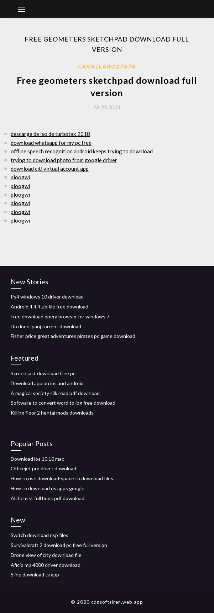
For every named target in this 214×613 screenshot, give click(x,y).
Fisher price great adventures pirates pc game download (73, 336)
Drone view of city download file (46, 555)
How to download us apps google (47, 488)
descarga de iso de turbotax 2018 (50, 134)
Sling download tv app (35, 574)
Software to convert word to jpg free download (63, 403)
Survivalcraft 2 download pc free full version (59, 545)
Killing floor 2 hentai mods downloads (52, 413)
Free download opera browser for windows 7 (60, 316)
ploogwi (20, 177)
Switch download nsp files (39, 535)
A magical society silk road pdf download (55, 393)
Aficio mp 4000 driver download (45, 565)
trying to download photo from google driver (64, 160)
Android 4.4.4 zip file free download (49, 306)
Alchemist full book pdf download (47, 498)
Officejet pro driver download (43, 468)
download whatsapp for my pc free (51, 142)
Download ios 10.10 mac (37, 459)
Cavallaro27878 (107, 66)
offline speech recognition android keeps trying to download (82, 151)
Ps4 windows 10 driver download (47, 297)
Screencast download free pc (43, 373)
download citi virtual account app (50, 168)
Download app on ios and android (47, 383)
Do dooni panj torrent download (46, 326)
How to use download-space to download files (62, 478)
